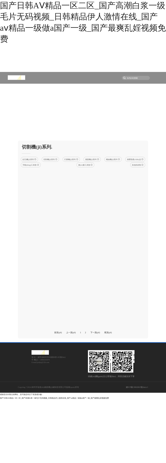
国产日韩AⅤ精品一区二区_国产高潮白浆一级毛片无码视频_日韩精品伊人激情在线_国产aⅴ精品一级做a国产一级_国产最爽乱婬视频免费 (54, 461)
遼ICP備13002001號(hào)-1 (137, 450)
